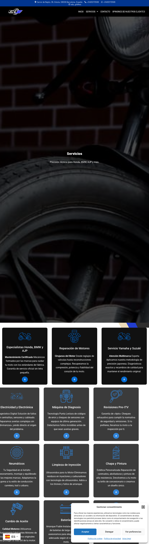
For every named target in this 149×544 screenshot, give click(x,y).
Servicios (92, 11)
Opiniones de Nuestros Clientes (128, 11)
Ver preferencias (133, 531)
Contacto (105, 11)
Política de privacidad (112, 539)
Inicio (80, 11)
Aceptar (85, 531)
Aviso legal (126, 539)
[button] (143, 507)
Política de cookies (95, 539)
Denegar (109, 531)
